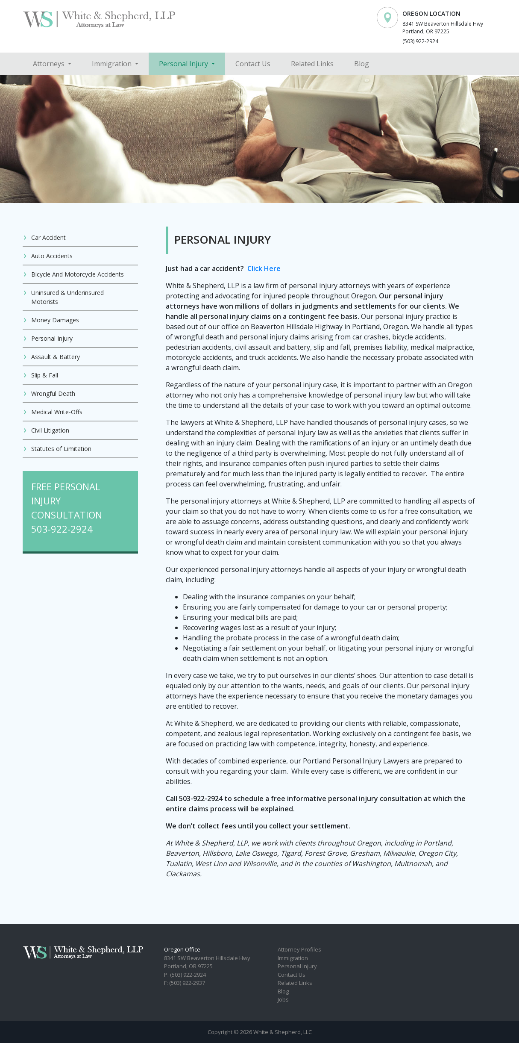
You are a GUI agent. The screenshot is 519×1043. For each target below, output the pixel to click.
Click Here (264, 268)
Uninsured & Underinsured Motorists (67, 297)
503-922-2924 (62, 528)
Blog (361, 63)
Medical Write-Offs (56, 412)
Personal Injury (184, 63)
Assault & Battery (55, 357)
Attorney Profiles (299, 949)
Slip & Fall (44, 375)
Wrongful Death (53, 393)
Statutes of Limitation (61, 449)
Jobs (283, 999)
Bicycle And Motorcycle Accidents (77, 274)
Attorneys (49, 63)
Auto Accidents (52, 256)
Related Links (312, 63)
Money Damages (55, 320)
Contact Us (252, 63)
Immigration (112, 63)
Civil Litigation (50, 430)
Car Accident (48, 237)
